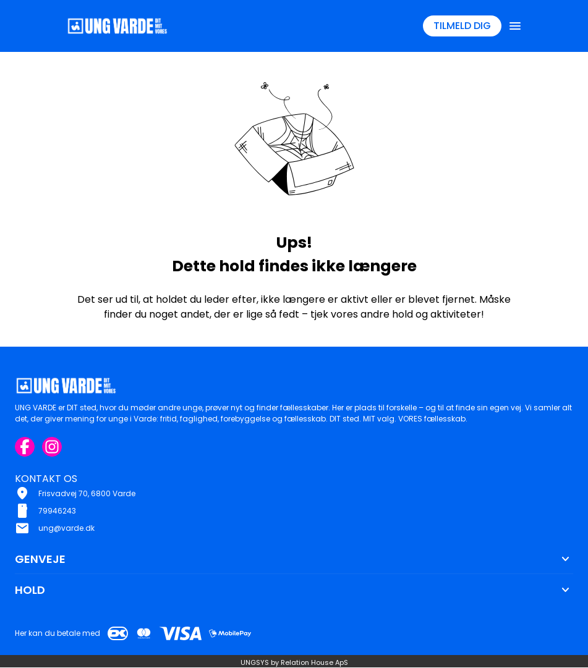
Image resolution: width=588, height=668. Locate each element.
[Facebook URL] (25, 447)
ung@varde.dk (66, 528)
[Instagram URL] (52, 447)
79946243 (57, 510)
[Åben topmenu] (515, 25)
